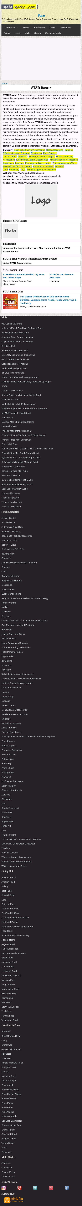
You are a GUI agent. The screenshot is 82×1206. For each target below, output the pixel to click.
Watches (5, 848)
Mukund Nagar (8, 1080)
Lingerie (5, 692)
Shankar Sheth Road (11, 1125)
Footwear (22, 156)
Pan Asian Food (9, 993)
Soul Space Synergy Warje (14, 488)
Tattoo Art (6, 826)
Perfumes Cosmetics (43, 166)
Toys (23, 169)
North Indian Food (10, 989)
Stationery (14, 169)
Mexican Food (8, 980)
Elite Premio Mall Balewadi (14, 350)
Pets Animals (7, 759)
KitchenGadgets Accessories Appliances (21, 678)
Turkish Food (7, 1015)
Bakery (4, 886)
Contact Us (6, 1167)
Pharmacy (6, 763)
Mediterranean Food (11, 975)
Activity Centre (8, 518)
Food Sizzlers (8, 940)
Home (4, 83)
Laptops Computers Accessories (17, 683)
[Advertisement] (41, 58)
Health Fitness (8, 638)
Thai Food (6, 1011)
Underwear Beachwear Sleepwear (18, 843)
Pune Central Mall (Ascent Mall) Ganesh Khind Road (27, 448)
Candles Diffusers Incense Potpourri (19, 562)
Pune (41, 15)
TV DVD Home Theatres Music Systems (21, 839)
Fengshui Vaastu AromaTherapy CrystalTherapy (24, 598)
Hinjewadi (6, 1058)
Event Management (11, 594)
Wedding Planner (9, 852)
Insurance (6, 665)
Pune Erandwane (9, 1089)
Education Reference (11, 580)
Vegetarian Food (9, 1020)
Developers (65, 27)
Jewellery (6, 669)
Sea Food (6, 1002)
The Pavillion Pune (10, 493)
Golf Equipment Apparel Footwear (18, 625)
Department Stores (10, 576)
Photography (7, 772)
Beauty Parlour (8, 545)
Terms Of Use (8, 1176)
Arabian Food (8, 882)
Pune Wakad (7, 1112)
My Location (10, 27)
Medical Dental (8, 705)
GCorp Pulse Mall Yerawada (15, 359)
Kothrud (5, 1071)
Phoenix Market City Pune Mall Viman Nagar (23, 435)
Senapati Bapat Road (11, 1121)
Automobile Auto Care (12, 527)
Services (5, 794)
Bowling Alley (7, 553)
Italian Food (7, 957)
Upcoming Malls (53, 33)
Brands (26, 27)
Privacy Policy (8, 1172)
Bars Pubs (6, 891)
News (17, 33)
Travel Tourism (8, 835)
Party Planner (8, 741)
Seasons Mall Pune (10, 475)
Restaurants (7, 998)
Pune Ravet (7, 1107)
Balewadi (5, 1031)
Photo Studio (7, 768)
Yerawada (6, 1152)
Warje (4, 1147)
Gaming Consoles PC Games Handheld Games (24, 620)
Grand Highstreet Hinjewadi (14, 364)
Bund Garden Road (10, 1036)
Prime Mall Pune (9, 444)
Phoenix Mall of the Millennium (16, 431)
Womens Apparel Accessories (41, 169)
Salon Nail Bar (8, 785)
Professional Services (12, 781)
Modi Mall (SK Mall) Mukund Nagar (18, 404)
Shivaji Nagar (8, 1129)
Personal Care (8, 754)
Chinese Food (8, 904)
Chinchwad (6, 1045)
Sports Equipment (10, 808)
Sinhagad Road (9, 1134)
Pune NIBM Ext (9, 1098)
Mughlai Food (8, 984)
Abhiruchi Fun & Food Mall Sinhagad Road (22, 328)
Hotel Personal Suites (12, 652)
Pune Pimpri (7, 1103)
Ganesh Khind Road (11, 1049)
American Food (8, 877)
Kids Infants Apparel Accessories (32, 159)
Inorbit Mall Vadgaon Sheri (14, 368)
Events (7, 33)
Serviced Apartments (11, 790)
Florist (4, 607)
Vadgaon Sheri (8, 1138)
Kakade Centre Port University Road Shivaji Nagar (26, 381)
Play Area (6, 777)
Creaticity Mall (8, 346)
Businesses (39, 27)
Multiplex (5, 718)
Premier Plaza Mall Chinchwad (16, 439)
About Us (6, 1163)
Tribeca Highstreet (10, 497)
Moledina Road (8, 1076)
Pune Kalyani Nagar (11, 1094)
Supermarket (7, 821)
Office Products (8, 727)
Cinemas (5, 567)
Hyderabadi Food (9, 948)
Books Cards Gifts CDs (12, 549)
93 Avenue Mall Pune (11, 323)
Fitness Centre (8, 602)
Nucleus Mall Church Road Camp (17, 422)
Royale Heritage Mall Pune (14, 471)
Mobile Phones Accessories (14, 714)
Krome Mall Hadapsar (12, 390)
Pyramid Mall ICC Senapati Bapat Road (20, 457)
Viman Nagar (7, 1143)
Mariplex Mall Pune (10, 399)
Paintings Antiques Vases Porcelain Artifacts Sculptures (28, 736)
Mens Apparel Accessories (38, 163)
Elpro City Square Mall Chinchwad (18, 355)
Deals (52, 27)
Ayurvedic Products (10, 531)
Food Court (6, 931)
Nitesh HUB (7, 417)
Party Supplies (8, 745)
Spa (3, 803)
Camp (4, 1040)
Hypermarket (7, 656)
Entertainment (8, 589)
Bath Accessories (54, 150)
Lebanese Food (9, 971)
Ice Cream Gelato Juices (13, 953)
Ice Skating (6, 661)
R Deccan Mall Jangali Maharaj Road (19, 462)
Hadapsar (6, 1054)
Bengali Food (7, 895)
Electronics (36, 153)
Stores (37, 33)
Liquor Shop (7, 696)
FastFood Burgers (10, 908)
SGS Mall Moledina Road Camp (17, 480)
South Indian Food (10, 1007)
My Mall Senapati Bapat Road (16, 413)
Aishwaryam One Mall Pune (15, 332)
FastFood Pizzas (9, 922)
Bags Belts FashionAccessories (29, 150)
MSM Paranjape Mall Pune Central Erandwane (24, 408)
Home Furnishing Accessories (16, 647)
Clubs (4, 571)
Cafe (3, 899)
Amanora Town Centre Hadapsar (17, 337)
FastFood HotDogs (10, 913)
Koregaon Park (8, 1067)
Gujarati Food (8, 944)
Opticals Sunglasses (11, 732)
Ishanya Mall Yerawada (12, 372)
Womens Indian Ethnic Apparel (16, 861)
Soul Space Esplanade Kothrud (16, 484)
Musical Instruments (11, 723)
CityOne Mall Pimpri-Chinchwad (17, 341)
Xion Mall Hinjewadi (11, 506)
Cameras (5, 558)
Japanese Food (9, 962)
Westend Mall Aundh (11, 502)
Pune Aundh (7, 1085)
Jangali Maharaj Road (12, 1062)
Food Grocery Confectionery (15, 935)
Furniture (5, 616)
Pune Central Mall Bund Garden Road (20, 453)
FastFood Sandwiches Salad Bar (17, 926)
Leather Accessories (11, 687)
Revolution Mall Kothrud (13, 466)
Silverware (6, 799)
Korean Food (7, 966)
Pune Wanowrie (9, 1116)
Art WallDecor (8, 522)
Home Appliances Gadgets (42, 156)
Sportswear (7, 812)
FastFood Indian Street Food (15, 917)
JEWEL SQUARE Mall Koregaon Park (20, 377)
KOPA (4, 386)
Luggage (19, 163)
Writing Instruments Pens (13, 866)
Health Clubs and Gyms (13, 634)
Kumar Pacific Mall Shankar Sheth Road (21, 395)
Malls (27, 33)
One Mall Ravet (9, 426)
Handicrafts (7, 629)
